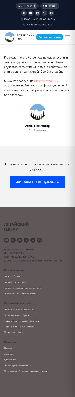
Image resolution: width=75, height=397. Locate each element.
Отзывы (8, 348)
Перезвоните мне (49, 37)
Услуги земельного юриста (17, 315)
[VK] (37, 13)
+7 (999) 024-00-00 (37, 24)
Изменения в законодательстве (19, 309)
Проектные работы (13, 332)
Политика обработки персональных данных (25, 371)
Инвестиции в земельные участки (20, 293)
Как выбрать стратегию (15, 282)
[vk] (32, 240)
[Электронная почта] (19, 240)
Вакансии (9, 353)
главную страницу (46, 81)
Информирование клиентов (17, 365)
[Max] (51, 13)
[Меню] (67, 37)
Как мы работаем (12, 276)
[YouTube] (31, 13)
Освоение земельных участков (19, 326)
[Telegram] (24, 13)
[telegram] (26, 240)
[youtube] (6, 240)
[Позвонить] (44, 13)
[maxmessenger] (39, 240)
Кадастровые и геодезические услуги (22, 320)
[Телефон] (13, 240)
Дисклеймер (10, 359)
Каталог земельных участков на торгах (23, 288)
